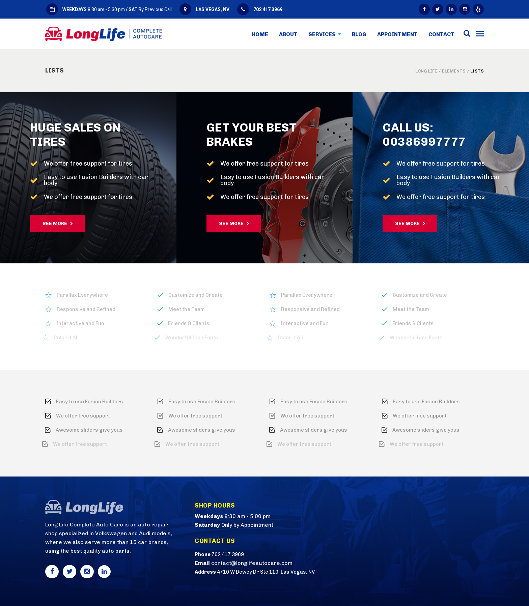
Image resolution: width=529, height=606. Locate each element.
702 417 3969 (267, 9)
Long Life (426, 71)
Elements (454, 71)
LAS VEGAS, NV (212, 9)
